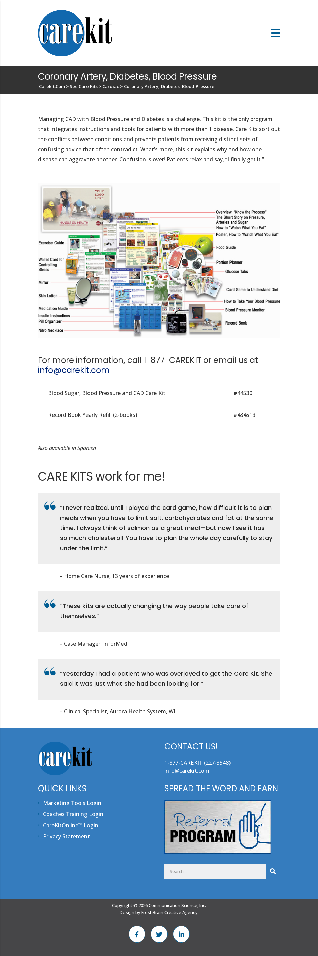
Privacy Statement (66, 836)
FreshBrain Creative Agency (169, 912)
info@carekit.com (74, 370)
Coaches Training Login (73, 814)
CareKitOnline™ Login (70, 825)
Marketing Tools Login (72, 803)
